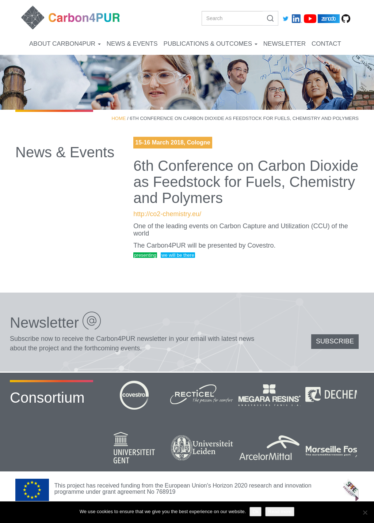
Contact (326, 43)
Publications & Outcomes (210, 43)
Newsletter (284, 43)
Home (118, 118)
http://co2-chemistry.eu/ (167, 214)
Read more (279, 511)
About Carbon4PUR (65, 43)
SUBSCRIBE (335, 341)
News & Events (132, 43)
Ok (255, 511)
